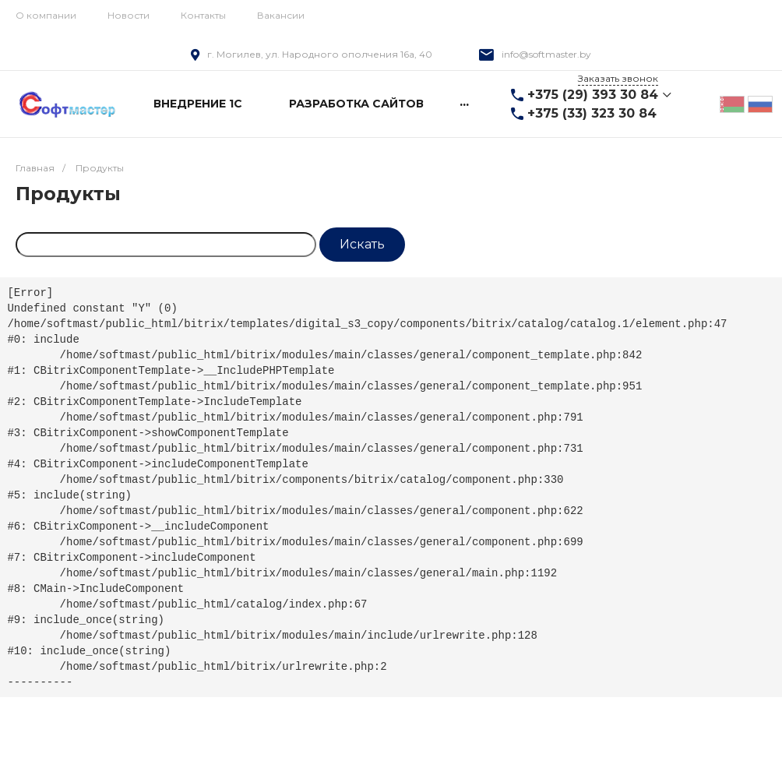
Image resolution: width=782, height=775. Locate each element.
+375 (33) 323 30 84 (592, 113)
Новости (128, 15)
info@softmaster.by (546, 54)
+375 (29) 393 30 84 (592, 94)
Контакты (203, 15)
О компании (46, 15)
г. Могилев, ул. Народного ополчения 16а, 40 (319, 54)
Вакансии (281, 15)
